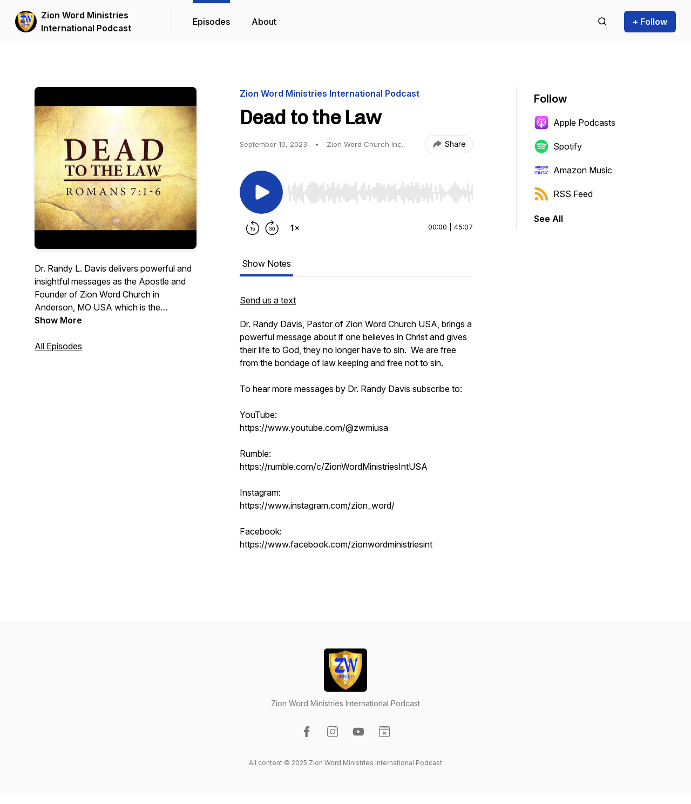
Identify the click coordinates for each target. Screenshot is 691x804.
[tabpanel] (356, 428)
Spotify (558, 146)
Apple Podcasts (574, 122)
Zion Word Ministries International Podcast (86, 21)
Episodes (211, 21)
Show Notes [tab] (266, 263)
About (264, 21)
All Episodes (58, 346)
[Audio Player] (380, 189)
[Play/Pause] (261, 192)
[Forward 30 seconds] (272, 227)
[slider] (380, 192)
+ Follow (650, 21)
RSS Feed (563, 193)
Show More (58, 320)
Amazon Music (573, 170)
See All (548, 218)
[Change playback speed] (295, 227)
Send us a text (268, 300)
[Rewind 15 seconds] (252, 227)
